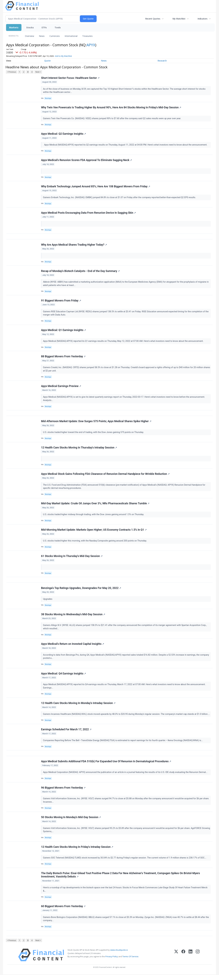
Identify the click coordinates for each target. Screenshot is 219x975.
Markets (13, 27)
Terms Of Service (130, 957)
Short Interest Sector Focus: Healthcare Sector (70, 77)
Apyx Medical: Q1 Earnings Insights (63, 330)
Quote (47, 60)
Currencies (54, 36)
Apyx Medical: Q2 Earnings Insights (63, 133)
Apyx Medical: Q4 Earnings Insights (63, 674)
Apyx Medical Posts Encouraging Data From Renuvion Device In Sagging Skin (88, 212)
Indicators (202, 18)
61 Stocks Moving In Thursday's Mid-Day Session (72, 556)
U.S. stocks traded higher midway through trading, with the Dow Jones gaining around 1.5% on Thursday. (94, 514)
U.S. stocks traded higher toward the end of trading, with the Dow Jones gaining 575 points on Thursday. (93, 432)
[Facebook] (183, 955)
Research (162, 60)
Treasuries (87, 36)
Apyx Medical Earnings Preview (61, 386)
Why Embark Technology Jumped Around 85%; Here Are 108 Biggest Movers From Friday (95, 186)
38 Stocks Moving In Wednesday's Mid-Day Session (73, 614)
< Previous (11, 72)
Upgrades (48, 599)
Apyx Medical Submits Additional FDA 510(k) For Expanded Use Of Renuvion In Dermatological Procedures (106, 761)
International (71, 36)
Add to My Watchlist (63, 56)
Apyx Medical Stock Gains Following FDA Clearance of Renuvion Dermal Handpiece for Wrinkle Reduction (105, 474)
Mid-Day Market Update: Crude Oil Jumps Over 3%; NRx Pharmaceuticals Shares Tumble (95, 503)
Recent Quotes (152, 18)
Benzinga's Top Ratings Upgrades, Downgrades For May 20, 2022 (81, 588)
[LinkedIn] (190, 955)
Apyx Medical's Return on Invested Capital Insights (72, 644)
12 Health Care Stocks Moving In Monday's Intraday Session (78, 703)
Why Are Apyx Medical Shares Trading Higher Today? (74, 244)
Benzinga (48, 98)
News (42, 36)
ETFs (44, 27)
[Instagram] (198, 955)
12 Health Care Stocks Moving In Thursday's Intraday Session (79, 447)
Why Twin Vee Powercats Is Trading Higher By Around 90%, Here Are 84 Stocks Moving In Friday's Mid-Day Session (111, 107)
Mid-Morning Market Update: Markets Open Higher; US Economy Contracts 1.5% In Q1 (94, 530)
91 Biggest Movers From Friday (61, 300)
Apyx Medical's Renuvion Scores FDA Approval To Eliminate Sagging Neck (86, 160)
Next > (38, 72)
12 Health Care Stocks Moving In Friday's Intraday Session (77, 847)
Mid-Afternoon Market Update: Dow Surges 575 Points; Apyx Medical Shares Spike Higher (96, 421)
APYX (91, 44)
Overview (29, 36)
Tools (58, 27)
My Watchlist (178, 18)
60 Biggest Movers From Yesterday (63, 906)
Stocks (30, 27)
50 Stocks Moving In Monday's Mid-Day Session (71, 817)
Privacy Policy (111, 957)
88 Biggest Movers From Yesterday (63, 356)
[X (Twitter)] (176, 955)
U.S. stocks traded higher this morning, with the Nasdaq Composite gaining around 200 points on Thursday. (95, 541)
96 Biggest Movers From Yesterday (63, 788)
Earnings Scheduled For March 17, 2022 (66, 730)
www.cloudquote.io (119, 950)
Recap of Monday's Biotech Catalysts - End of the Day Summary (80, 271)
